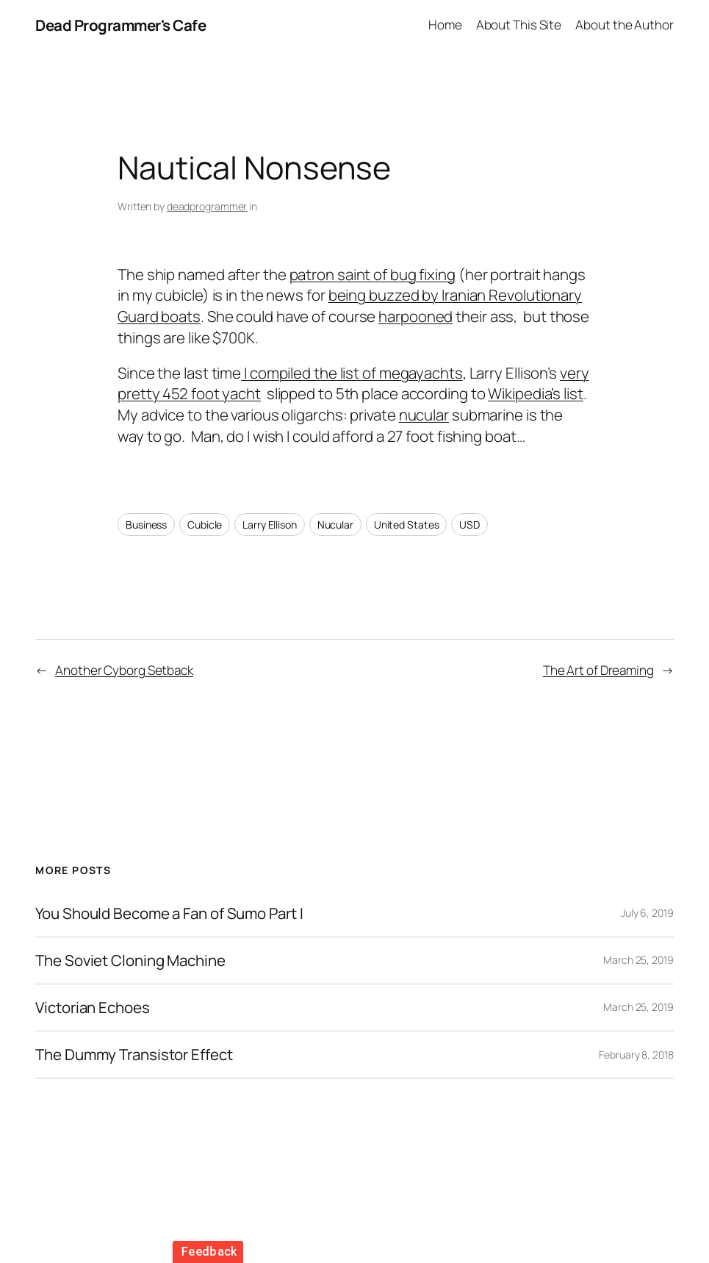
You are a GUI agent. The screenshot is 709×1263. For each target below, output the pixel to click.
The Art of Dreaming (598, 670)
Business (146, 525)
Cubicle (204, 525)
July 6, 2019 (647, 913)
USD (469, 525)
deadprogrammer (207, 206)
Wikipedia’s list (535, 393)
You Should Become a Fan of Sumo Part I (169, 913)
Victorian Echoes (92, 1007)
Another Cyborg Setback (124, 670)
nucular (424, 414)
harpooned (415, 316)
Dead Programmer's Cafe (120, 25)
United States (406, 525)
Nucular (335, 525)
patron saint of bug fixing (372, 274)
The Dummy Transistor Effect (133, 1054)
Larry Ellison (269, 525)
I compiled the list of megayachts (352, 372)
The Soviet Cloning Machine (130, 960)
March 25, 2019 (638, 960)
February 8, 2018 (636, 1055)
